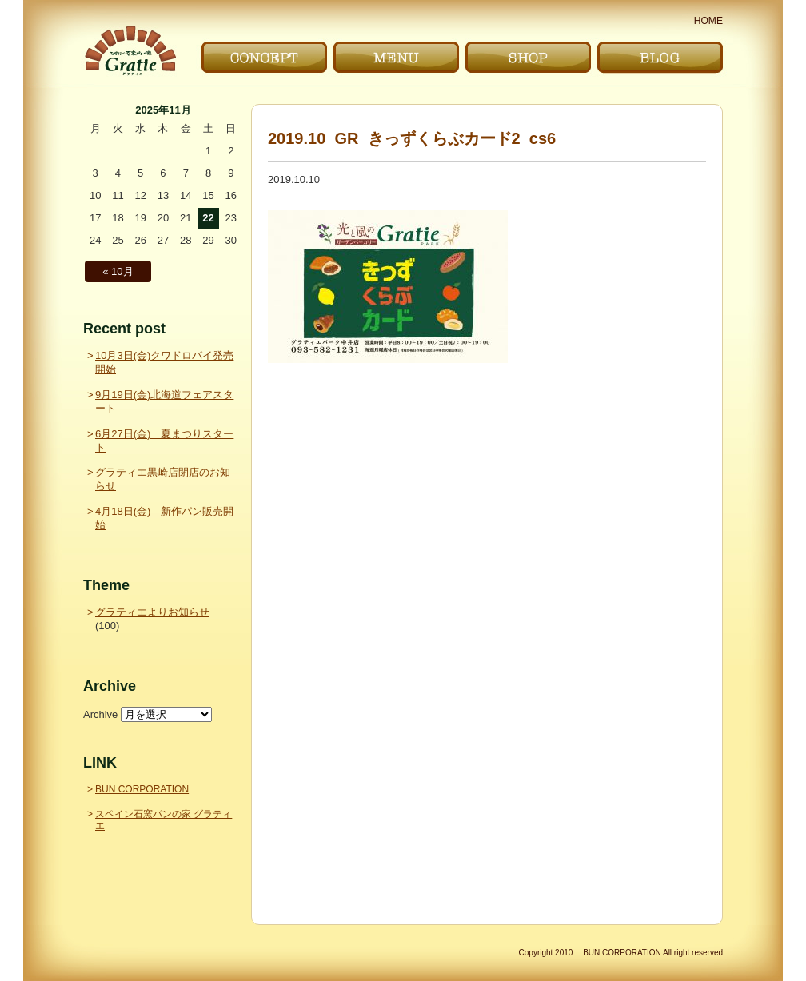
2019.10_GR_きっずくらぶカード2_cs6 (412, 138)
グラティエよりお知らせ (152, 612)
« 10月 (117, 271)
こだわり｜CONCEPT (264, 57)
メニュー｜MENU (396, 57)
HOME (708, 20)
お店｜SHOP (528, 57)
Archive (100, 714)
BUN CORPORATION (142, 789)
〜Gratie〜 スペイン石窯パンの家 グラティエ (130, 51)
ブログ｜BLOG (660, 57)
